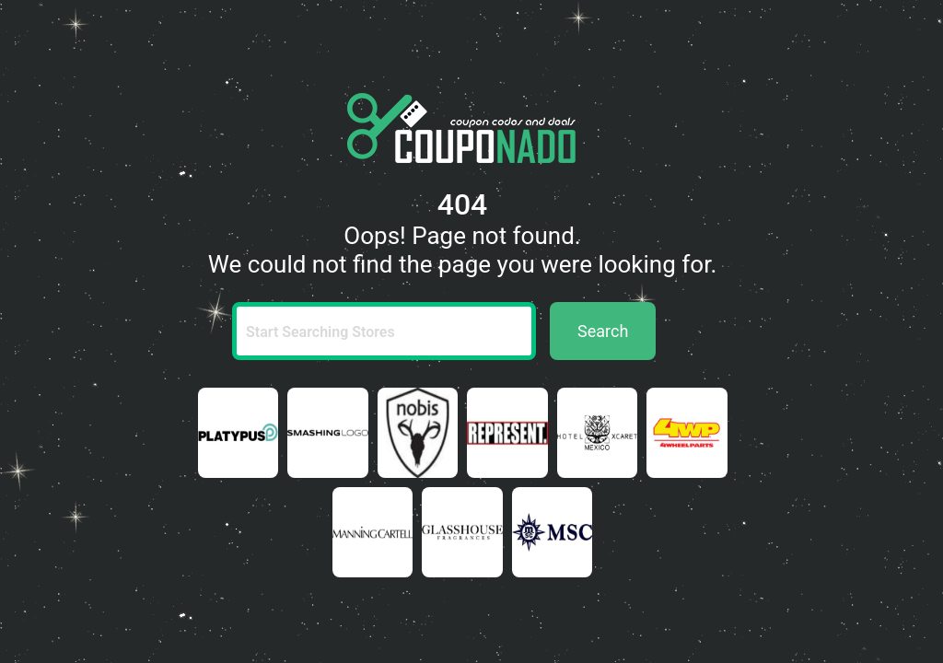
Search (602, 331)
